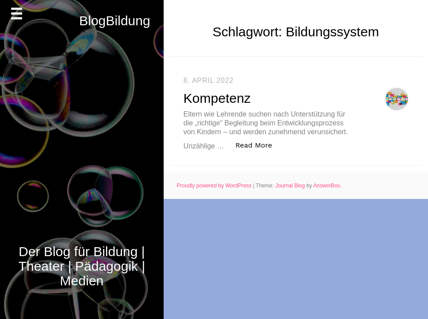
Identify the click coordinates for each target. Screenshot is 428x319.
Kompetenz (217, 98)
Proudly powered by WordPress (215, 186)
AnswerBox (326, 186)
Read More (259, 144)
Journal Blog (290, 186)
